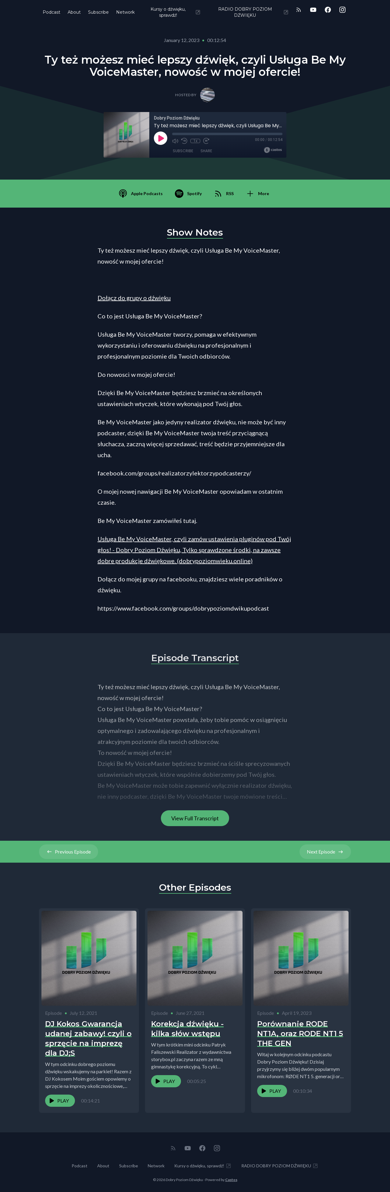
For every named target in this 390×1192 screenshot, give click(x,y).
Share (206, 150)
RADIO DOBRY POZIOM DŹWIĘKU (253, 12)
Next (325, 851)
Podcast (51, 12)
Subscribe (98, 12)
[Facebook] (328, 10)
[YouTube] (313, 10)
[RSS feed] (298, 10)
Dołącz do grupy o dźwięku (134, 297)
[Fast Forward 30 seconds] (206, 141)
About (74, 12)
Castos (231, 1179)
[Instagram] (342, 10)
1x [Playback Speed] (195, 141)
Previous (68, 851)
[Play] (160, 138)
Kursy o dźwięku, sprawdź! (176, 12)
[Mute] (175, 141)
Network (125, 12)
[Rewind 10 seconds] (184, 141)
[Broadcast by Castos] (273, 150)
